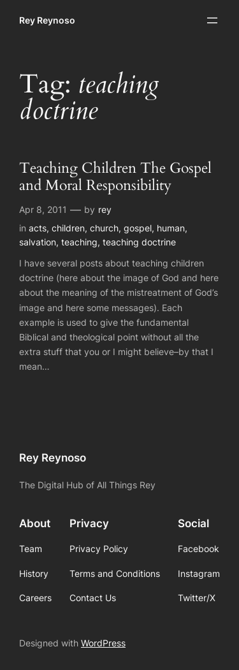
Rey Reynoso (47, 20)
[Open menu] (212, 20)
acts (38, 227)
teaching (79, 242)
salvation (37, 242)
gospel (138, 227)
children (68, 227)
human (171, 227)
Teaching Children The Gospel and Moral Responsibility (115, 177)
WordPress (103, 642)
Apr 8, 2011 (43, 209)
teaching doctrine (139, 242)
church (104, 227)
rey (105, 209)
